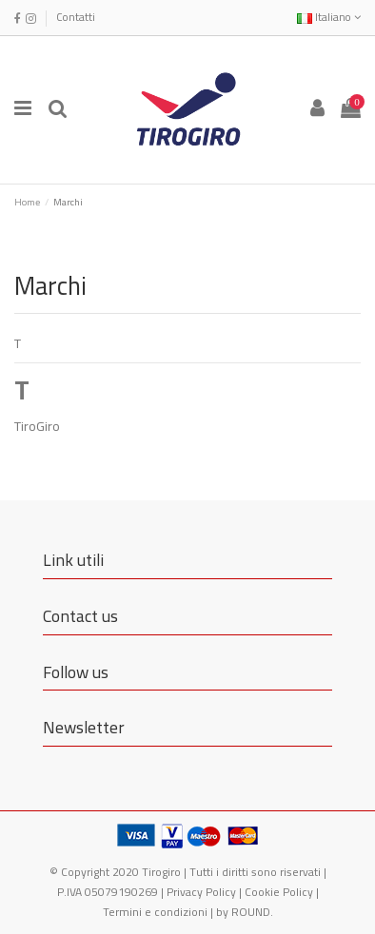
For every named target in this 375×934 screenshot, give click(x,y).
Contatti (75, 17)
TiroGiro (37, 426)
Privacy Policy (201, 892)
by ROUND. (244, 912)
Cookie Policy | (282, 892)
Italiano (329, 17)
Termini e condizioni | (159, 912)
